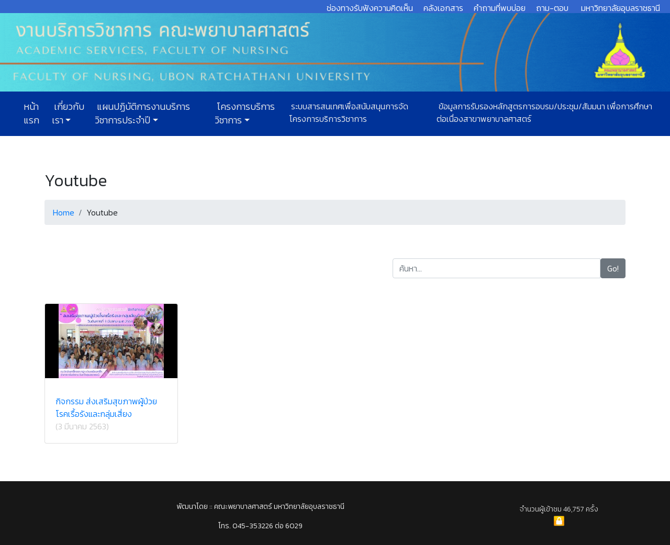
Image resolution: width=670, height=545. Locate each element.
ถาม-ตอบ (552, 8)
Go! (613, 268)
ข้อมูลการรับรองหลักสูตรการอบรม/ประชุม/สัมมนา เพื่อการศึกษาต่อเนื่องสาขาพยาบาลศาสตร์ (544, 112)
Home (63, 212)
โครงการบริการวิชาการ (245, 113)
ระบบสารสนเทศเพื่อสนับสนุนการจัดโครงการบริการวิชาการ (348, 112)
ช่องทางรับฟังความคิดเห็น (370, 8)
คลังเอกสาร (443, 8)
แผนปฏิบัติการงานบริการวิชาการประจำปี (142, 113)
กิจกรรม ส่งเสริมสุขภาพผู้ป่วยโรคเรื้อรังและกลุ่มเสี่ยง (106, 407)
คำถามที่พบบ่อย (500, 8)
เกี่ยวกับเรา (68, 113)
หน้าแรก (31, 113)
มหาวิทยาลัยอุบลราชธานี (620, 8)
